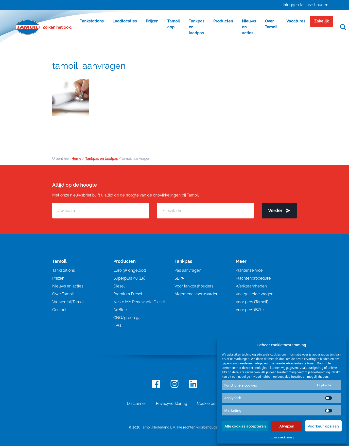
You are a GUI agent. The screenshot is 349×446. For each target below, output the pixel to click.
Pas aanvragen (187, 270)
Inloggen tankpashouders (306, 4)
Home (76, 159)
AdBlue (120, 309)
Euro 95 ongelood (129, 270)
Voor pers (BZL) (249, 309)
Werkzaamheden (251, 286)
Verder (279, 210)
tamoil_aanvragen (89, 65)
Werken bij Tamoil (68, 302)
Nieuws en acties (67, 286)
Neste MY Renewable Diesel (139, 302)
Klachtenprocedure (253, 278)
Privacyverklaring (282, 437)
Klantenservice (249, 270)
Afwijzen (286, 426)
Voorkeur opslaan (323, 426)
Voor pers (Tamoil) (252, 302)
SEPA (179, 278)
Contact (59, 309)
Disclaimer (136, 403)
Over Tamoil (63, 294)
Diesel (119, 286)
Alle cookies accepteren (245, 426)
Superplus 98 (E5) (129, 278)
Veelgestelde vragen (254, 294)
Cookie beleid (209, 403)
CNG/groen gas (127, 317)
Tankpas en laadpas (101, 159)
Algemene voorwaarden (196, 294)
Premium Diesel (127, 294)
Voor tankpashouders (193, 286)
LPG (117, 325)
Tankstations (63, 270)
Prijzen (58, 278)
